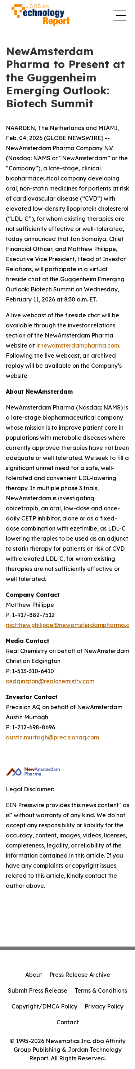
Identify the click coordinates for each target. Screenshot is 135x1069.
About (33, 974)
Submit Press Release (37, 990)
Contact (68, 1022)
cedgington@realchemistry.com (50, 681)
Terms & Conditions (101, 990)
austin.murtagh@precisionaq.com (52, 737)
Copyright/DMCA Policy (44, 1006)
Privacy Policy (104, 1006)
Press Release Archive (79, 974)
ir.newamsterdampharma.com (77, 345)
